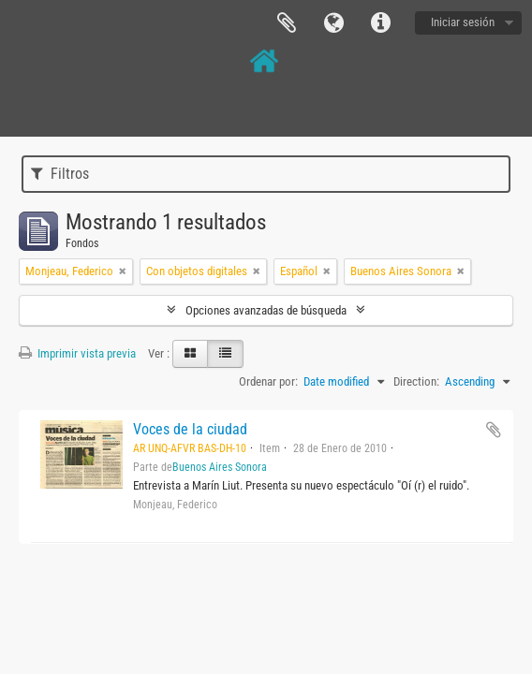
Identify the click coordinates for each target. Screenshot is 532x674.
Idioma (333, 23)
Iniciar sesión (463, 22)
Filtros (60, 174)
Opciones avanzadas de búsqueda (266, 310)
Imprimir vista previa (77, 353)
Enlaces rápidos (380, 23)
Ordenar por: (268, 381)
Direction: (416, 381)
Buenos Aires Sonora (219, 467)
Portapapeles (286, 23)
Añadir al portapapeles (493, 429)
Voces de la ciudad (190, 429)
